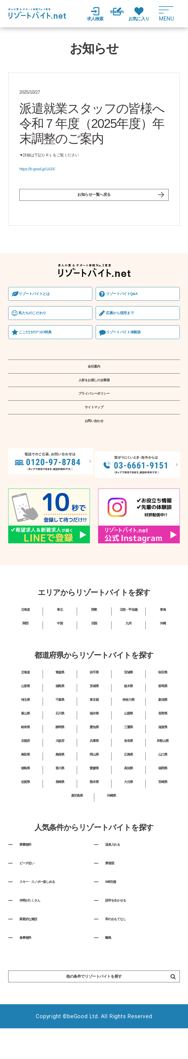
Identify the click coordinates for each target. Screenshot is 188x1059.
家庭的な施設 (34, 944)
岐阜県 (25, 752)
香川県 (59, 793)
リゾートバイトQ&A (127, 299)
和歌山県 (163, 766)
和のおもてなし (122, 944)
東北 (60, 635)
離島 (110, 962)
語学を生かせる (122, 925)
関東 (94, 635)
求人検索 (93, 14)
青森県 (59, 697)
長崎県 (59, 807)
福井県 (94, 738)
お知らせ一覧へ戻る (94, 197)
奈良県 (128, 766)
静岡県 (59, 752)
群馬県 (162, 711)
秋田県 (162, 697)
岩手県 (94, 697)
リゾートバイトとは (40, 299)
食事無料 (29, 962)
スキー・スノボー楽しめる (48, 906)
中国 (60, 648)
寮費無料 (29, 869)
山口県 (162, 779)
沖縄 (163, 648)
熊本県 (94, 807)
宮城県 (128, 697)
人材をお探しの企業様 (94, 394)
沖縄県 (111, 820)
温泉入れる (117, 869)
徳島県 (25, 793)
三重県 (128, 752)
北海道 (25, 635)
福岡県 (162, 793)
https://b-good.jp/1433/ (37, 169)
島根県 (59, 779)
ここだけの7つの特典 (41, 340)
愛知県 (94, 752)
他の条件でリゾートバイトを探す (110, 1003)
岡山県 (94, 779)
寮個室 (112, 888)
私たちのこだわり (38, 319)
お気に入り (148, 14)
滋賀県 (162, 752)
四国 (94, 648)
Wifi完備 (114, 906)
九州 (128, 648)
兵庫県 (94, 766)
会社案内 (94, 377)
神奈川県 (128, 725)
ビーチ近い (31, 888)
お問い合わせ (93, 446)
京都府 (25, 766)
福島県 (59, 711)
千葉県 (59, 725)
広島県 (128, 779)
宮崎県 (162, 807)
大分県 (128, 807)
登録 (121, 14)
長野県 (162, 738)
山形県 (25, 711)
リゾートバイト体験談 (129, 340)
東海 (163, 635)
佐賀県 (25, 807)
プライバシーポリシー (94, 411)
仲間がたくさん (36, 925)
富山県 (25, 738)
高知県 (128, 793)
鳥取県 (25, 779)
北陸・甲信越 (128, 635)
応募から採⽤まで (125, 319)
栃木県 (128, 711)
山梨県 (128, 738)
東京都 (94, 725)
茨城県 (94, 711)
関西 (25, 648)
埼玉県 (25, 725)
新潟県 (162, 725)
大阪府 (59, 766)
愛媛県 (94, 793)
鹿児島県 (77, 820)
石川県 (59, 738)
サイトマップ (93, 429)
